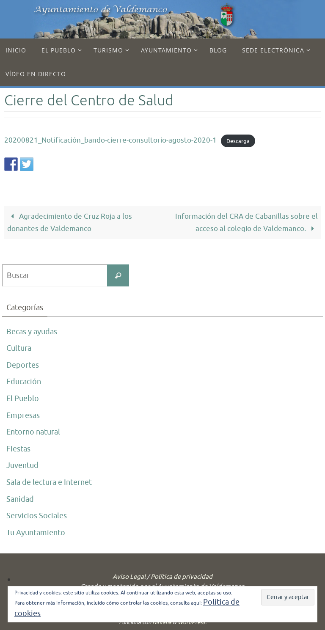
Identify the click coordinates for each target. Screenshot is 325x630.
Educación (23, 381)
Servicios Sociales (36, 515)
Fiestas (18, 449)
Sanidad (20, 499)
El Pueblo (22, 398)
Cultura (18, 348)
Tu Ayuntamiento (35, 532)
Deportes (22, 365)
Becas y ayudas (31, 331)
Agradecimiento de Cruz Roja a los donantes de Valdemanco (69, 222)
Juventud (22, 465)
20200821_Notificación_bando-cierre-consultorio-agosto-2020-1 (110, 140)
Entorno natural (33, 432)
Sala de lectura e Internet (49, 482)
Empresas (23, 415)
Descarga (238, 140)
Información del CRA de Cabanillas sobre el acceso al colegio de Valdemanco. (246, 222)
